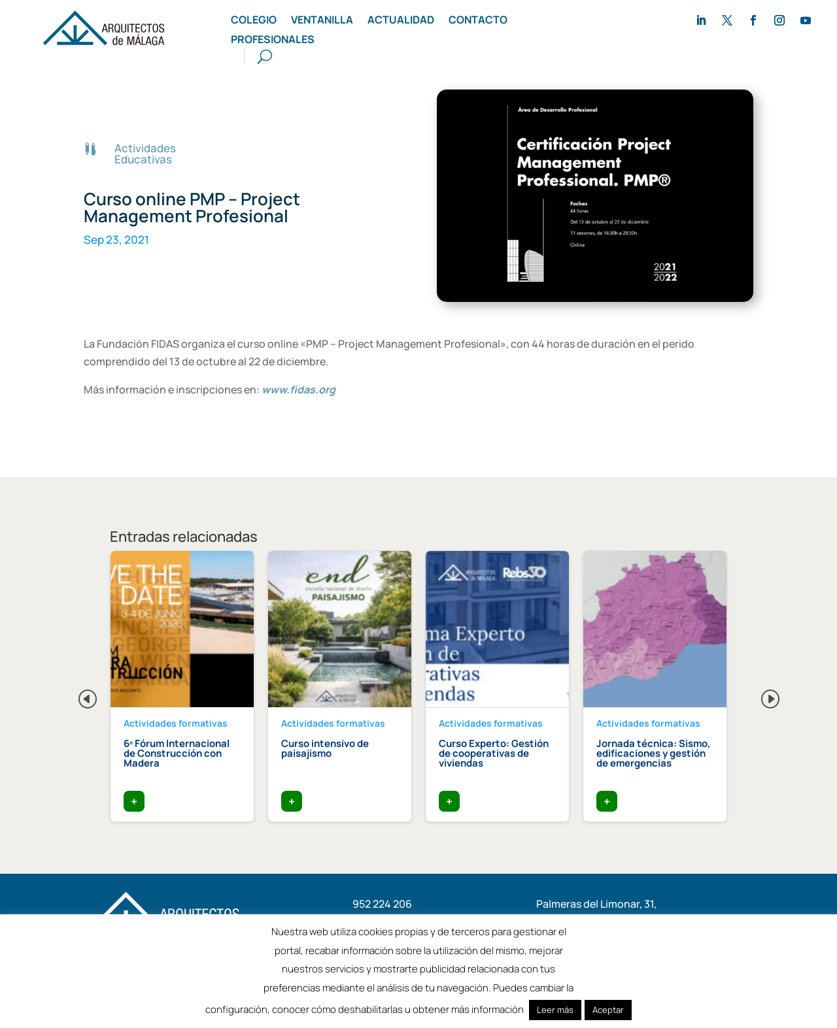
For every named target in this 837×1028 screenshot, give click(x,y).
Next (759, 695)
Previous (77, 695)
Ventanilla (322, 21)
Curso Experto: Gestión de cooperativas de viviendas (494, 753)
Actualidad (400, 21)
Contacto (478, 21)
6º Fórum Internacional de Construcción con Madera (177, 753)
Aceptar (608, 1010)
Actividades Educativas (145, 154)
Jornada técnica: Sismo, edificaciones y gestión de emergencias (653, 753)
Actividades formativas (176, 723)
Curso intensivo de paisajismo (325, 748)
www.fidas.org (298, 389)
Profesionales (273, 40)
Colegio (254, 21)
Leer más (555, 1010)
